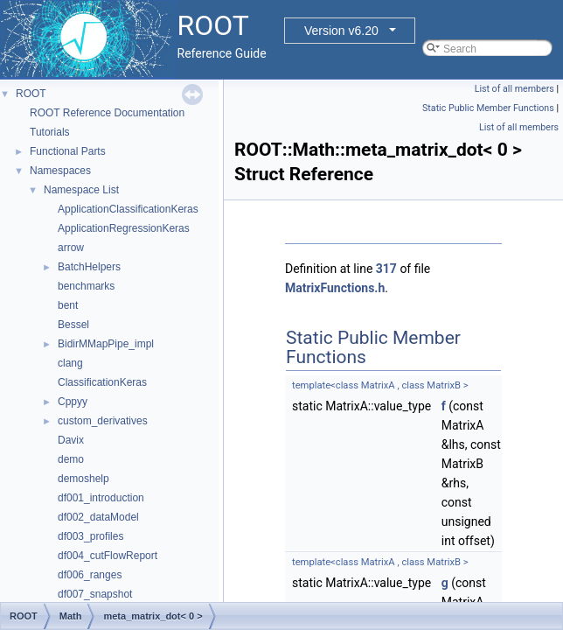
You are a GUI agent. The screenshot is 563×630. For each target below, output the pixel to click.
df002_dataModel (98, 517)
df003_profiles (90, 536)
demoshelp (83, 478)
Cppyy (72, 402)
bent (68, 305)
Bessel (73, 324)
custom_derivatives (103, 421)
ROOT (31, 94)
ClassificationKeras (102, 382)
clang (70, 363)
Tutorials (50, 132)
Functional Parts (68, 151)
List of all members (514, 88)
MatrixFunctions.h (335, 288)
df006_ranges (90, 575)
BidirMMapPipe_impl (106, 344)
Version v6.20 (341, 31)
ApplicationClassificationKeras (128, 209)
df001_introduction (101, 498)
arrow (71, 248)
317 (386, 269)
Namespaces (60, 170)
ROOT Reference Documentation (107, 113)
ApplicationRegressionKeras (124, 228)
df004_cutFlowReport (107, 556)
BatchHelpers (89, 267)
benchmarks (86, 286)
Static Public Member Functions (488, 108)
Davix (71, 440)
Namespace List (81, 190)
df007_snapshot (95, 594)
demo (71, 459)
